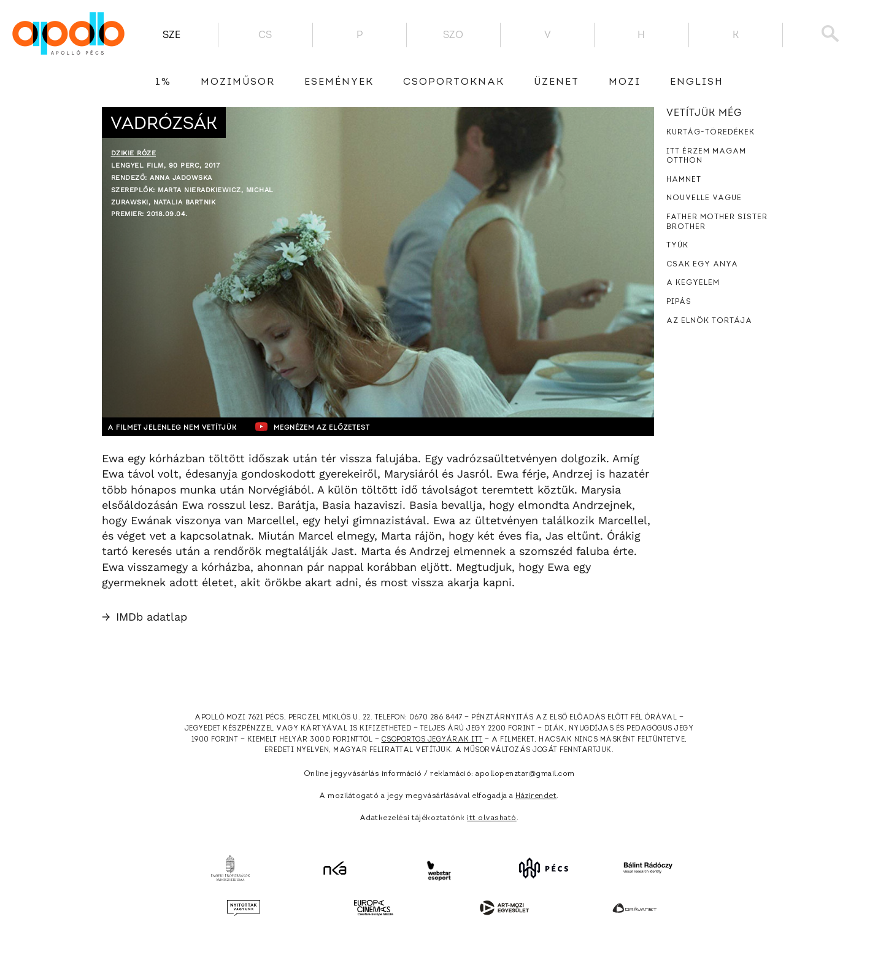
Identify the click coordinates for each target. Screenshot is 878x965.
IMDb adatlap (144, 616)
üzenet (556, 82)
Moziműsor (238, 82)
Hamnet (683, 180)
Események (339, 82)
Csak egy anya (702, 264)
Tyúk (677, 245)
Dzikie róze (133, 153)
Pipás (678, 302)
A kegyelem (693, 283)
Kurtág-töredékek (710, 132)
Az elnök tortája (709, 321)
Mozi (625, 82)
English (696, 82)
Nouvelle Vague (704, 198)
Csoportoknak (453, 82)
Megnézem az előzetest (340, 426)
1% (163, 82)
